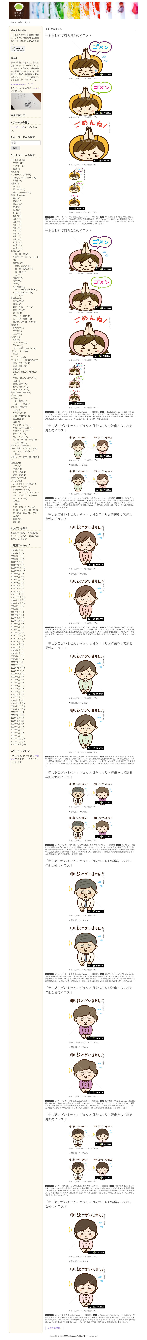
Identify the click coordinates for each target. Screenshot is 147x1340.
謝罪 (84, 219)
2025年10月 (16, 571)
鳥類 (15, 280)
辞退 (65, 507)
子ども (16, 345)
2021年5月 (15, 724)
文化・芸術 (18, 401)
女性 (125, 414)
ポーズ (107, 217)
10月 (15, 242)
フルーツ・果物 (20, 316)
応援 (15, 381)
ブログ (30, 84)
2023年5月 (15, 653)
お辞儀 (127, 505)
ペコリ (58, 503)
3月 (14, 222)
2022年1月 (15, 700)
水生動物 (17, 286)
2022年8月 (15, 679)
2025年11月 (16, 568)
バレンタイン (19, 425)
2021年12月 (16, 703)
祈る (60, 224)
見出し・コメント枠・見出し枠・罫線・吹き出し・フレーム (26, 513)
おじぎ (103, 505)
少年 (100, 221)
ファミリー (18, 342)
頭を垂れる (128, 500)
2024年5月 (15, 618)
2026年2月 (15, 559)
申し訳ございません (77, 500)
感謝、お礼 (18, 366)
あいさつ (52, 505)
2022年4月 (15, 691)
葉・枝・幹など (22, 269)
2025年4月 (15, 588)
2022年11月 (16, 671)
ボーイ (129, 221)
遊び (15, 186)
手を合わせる (66, 221)
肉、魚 (16, 313)
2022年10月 (16, 674)
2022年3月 (15, 694)
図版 (15, 169)
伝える (84, 224)
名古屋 (16, 333)
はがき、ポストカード (23, 177)
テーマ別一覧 (17, 127)
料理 (15, 304)
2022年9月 (15, 677)
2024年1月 (15, 629)
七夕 (15, 410)
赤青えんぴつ (17, 478)
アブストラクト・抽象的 (22, 484)
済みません (68, 630)
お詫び (97, 219)
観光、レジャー (20, 192)
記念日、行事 (17, 407)
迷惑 (53, 221)
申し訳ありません (100, 500)
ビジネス (15, 395)
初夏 (15, 201)
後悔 (112, 219)
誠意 (56, 224)
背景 (15, 519)
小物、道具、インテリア (22, 448)
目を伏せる (104, 503)
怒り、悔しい (19, 386)
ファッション (17, 357)
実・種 (18, 272)
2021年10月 (16, 709)
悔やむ (91, 500)
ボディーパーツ (18, 351)
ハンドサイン (19, 389)
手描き (16, 163)
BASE (37, 88)
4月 (14, 224)
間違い (80, 219)
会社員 (73, 505)
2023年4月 (15, 656)
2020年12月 (16, 738)
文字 (15, 504)
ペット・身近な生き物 (23, 289)
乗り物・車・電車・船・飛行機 (25, 457)
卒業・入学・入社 (21, 428)
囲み (15, 522)
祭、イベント (19, 436)
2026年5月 (15, 550)
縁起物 (14, 463)
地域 (13, 325)
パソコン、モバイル (22, 451)
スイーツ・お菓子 (21, 319)
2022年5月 (15, 688)
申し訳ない (79, 221)
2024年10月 (16, 603)
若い (75, 219)
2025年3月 (15, 591)
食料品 (14, 298)
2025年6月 (15, 582)
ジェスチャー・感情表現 (89, 217)
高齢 (54, 854)
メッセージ (119, 221)
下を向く (70, 503)
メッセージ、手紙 (19, 174)
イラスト (65, 217)
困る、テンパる (20, 363)
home (13, 22)
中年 (57, 1188)
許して (71, 219)
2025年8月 (15, 577)
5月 (14, 227)
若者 (86, 500)
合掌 (47, 221)
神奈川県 (17, 328)
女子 (103, 414)
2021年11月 (16, 706)
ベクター (28, 22)
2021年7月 (15, 718)
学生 (115, 219)
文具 (15, 454)
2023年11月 (16, 635)
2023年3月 (15, 659)
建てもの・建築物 (19, 445)
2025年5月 (15, 585)
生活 (13, 398)
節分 (15, 422)
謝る (88, 219)
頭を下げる (110, 221)
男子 (73, 221)
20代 (55, 500)
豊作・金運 (18, 475)
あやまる (119, 217)
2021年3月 (15, 729)
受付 (131, 498)
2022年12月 (16, 668)
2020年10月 (16, 744)
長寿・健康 (18, 472)
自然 (13, 251)
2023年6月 (15, 650)
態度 (96, 221)
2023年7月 (15, 647)
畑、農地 (17, 189)
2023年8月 (15, 644)
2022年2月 (15, 697)
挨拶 (121, 503)
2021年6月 (15, 721)
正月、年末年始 (20, 416)
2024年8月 (15, 609)
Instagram (15, 84)
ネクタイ (66, 1193)
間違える (79, 505)
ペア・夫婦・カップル (76, 498)
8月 (14, 236)
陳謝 (125, 219)
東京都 (16, 330)
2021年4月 (15, 727)
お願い (91, 221)
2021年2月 (15, 732)
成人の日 (17, 419)
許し (50, 219)
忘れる (115, 417)
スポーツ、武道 (20, 404)
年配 (63, 854)
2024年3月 (15, 624)
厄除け (16, 469)
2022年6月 (15, 685)
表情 (47, 219)
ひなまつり (18, 413)
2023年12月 (16, 632)
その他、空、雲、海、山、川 (26, 257)
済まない (116, 500)
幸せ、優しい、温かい (23, 378)
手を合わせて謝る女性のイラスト (68, 230)
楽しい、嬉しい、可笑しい (25, 372)
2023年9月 (15, 641)
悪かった (71, 224)
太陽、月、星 (19, 254)
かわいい (90, 224)
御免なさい (49, 500)
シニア (111, 852)
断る (121, 500)
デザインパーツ (18, 487)
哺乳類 (16, 278)
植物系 (16, 263)
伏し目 (60, 500)
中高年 (74, 852)
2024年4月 (15, 621)
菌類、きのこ (21, 266)
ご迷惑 (120, 219)
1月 (14, 216)
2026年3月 (15, 556)
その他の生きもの (21, 292)
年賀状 (16, 180)
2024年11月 (16, 600)
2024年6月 (15, 615)
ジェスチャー (105, 219)
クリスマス (18, 433)
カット (64, 224)
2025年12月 (16, 565)
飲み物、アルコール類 (23, 322)
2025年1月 (15, 594)
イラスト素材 (88, 78)
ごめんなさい (99, 224)
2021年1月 (15, 736)
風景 (13, 183)
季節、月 (15, 195)
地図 (15, 501)
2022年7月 (15, 682)
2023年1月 (15, 665)
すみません (57, 219)
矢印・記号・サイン (22, 507)
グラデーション (20, 489)
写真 (13, 172)
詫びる (130, 217)
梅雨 (15, 204)
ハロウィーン (19, 431)
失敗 (125, 221)
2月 (14, 219)
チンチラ (15, 295)
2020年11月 (16, 741)
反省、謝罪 (73, 217)
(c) (75, 78)
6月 (14, 230)
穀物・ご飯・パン (21, 307)
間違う (112, 217)
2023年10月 (16, 638)
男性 (92, 219)
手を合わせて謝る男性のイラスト (68, 35)
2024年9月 (15, 606)
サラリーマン (102, 847)
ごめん (86, 221)
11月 (15, 245)
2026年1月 (15, 562)
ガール (81, 417)
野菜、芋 (17, 310)
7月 (14, 233)
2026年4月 (15, 553)
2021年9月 (15, 712)
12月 (15, 248)
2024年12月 (16, 597)
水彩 (20, 22)
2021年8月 (15, 715)
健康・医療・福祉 (19, 392)
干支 (15, 466)
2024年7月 (15, 612)
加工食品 (17, 301)
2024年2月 (15, 627)
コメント (78, 224)
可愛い (125, 217)
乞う (104, 221)
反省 (56, 221)
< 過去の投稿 (54, 1328)
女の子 (117, 414)
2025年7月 (15, 579)
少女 (49, 417)
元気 (15, 369)
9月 (14, 239)
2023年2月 (15, 662)
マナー (51, 224)
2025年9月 (15, 574)
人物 (78, 217)
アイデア (15, 481)
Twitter (23, 84)
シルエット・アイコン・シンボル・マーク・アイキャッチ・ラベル (26, 495)
